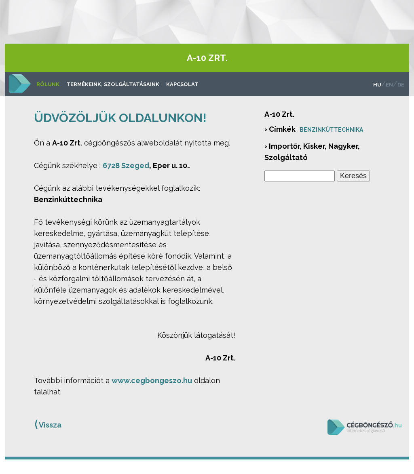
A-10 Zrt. (207, 58)
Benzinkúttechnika (331, 129)
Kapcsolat (182, 84)
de (400, 85)
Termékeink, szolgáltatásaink (112, 84)
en (389, 85)
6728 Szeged (126, 165)
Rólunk (47, 84)
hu (377, 85)
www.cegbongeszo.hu (152, 380)
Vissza (47, 424)
